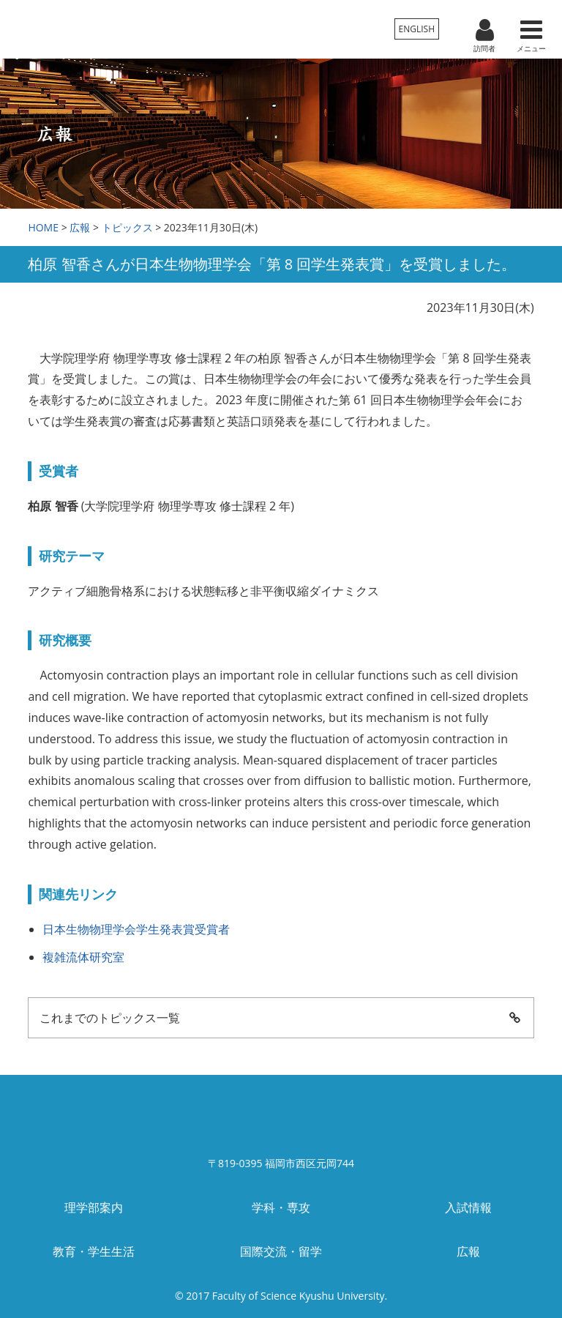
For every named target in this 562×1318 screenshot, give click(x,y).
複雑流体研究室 (83, 957)
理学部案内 (93, 1207)
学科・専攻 (281, 1207)
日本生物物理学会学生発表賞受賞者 (136, 929)
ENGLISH (417, 29)
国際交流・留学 (281, 1251)
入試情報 (468, 1207)
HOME (43, 227)
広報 (80, 227)
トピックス (127, 227)
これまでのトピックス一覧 (281, 1018)
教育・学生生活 (94, 1251)
